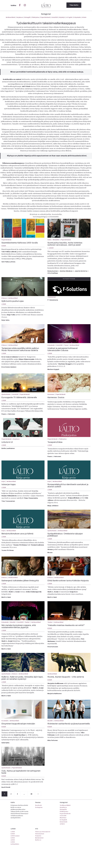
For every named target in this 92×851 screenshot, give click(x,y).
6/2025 (49, 628)
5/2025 (3, 246)
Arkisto (84, 17)
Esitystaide (77, 17)
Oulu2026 (54, 17)
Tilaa (73, 5)
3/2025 (13, 842)
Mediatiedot (39, 838)
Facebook (38, 806)
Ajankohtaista (5, 394)
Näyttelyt (62, 17)
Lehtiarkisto (15, 844)
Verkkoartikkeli (10, 17)
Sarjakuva (19, 17)
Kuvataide (4, 720)
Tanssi (66, 345)
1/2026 (3, 304)
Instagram (38, 808)
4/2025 (13, 840)
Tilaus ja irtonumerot (42, 832)
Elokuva (4, 298)
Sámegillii (27, 17)
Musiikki (12, 622)
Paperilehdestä (45, 17)
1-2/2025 (50, 248)
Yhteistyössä (51, 297)
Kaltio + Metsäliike (53, 240)
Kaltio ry (38, 840)
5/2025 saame (15, 836)
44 (35, 794)
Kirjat (3, 481)
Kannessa (50, 394)
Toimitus (38, 836)
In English (69, 17)
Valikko (14, 5)
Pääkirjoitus (35, 17)
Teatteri (27, 622)
